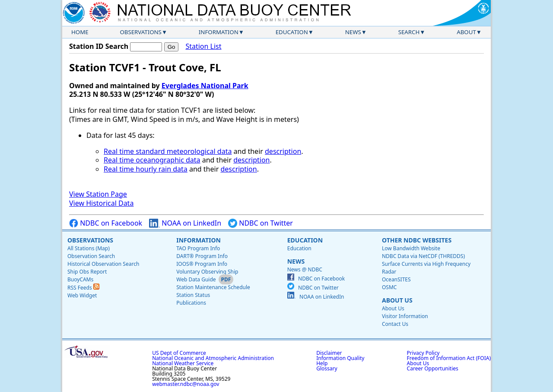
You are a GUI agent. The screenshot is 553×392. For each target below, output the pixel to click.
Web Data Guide (196, 279)
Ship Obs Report (87, 271)
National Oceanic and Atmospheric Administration (213, 358)
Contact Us (395, 324)
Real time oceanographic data (152, 160)
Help (321, 363)
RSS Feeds (83, 287)
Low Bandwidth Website (411, 248)
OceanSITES (396, 279)
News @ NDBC (304, 269)
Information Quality (340, 358)
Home (80, 32)
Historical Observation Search (103, 264)
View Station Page (98, 194)
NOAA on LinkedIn (185, 223)
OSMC (389, 287)
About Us (397, 300)
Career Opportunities (432, 368)
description (283, 151)
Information (218, 32)
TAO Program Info (198, 248)
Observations (140, 32)
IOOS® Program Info (201, 264)
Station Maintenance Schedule (213, 287)
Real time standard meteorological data (168, 151)
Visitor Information (405, 316)
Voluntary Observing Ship (207, 271)
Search (409, 32)
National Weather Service (182, 363)
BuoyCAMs (80, 279)
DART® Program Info (202, 256)
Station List (203, 46)
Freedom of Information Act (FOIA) (449, 358)
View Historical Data (101, 203)
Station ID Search (98, 46)
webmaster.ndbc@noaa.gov (185, 384)
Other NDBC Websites (416, 240)
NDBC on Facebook (105, 223)
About (466, 32)
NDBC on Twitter (260, 223)
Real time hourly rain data (146, 169)
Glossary (326, 368)
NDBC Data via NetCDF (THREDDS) (423, 256)
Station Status (193, 295)
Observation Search (91, 256)
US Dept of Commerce (179, 353)
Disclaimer (329, 353)
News (353, 32)
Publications (191, 302)
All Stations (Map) (88, 248)
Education (292, 32)
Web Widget (82, 295)
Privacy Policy (423, 353)
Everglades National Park (205, 85)
